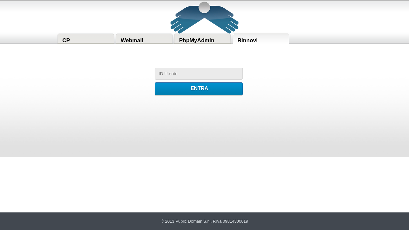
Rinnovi (247, 40)
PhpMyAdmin (196, 40)
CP (66, 40)
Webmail (132, 40)
